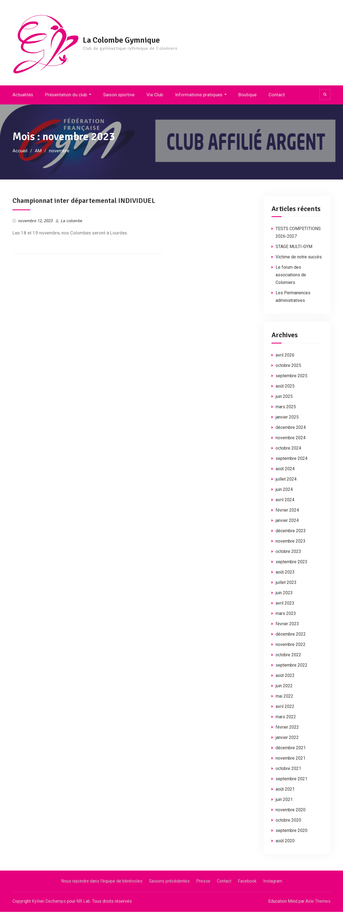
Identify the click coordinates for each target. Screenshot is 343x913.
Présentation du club (66, 96)
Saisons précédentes (169, 882)
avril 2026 (285, 356)
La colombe (71, 222)
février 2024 (287, 511)
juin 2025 (284, 397)
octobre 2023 (288, 552)
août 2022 (285, 676)
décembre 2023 (291, 531)
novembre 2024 (290, 438)
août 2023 (285, 573)
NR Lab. (83, 902)
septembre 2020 (291, 831)
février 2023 (287, 624)
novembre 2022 (290, 645)
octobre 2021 (288, 769)
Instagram (272, 882)
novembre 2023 (290, 542)
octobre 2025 (288, 366)
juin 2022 (284, 686)
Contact (277, 96)
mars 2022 (286, 717)
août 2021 (285, 790)
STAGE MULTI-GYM (294, 247)
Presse (203, 882)
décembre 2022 (291, 635)
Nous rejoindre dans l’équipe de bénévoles (101, 882)
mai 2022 (284, 697)
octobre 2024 (288, 449)
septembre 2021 (291, 779)
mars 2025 (286, 407)
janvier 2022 (287, 738)
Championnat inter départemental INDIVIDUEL (85, 201)
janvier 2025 (287, 418)
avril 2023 (285, 604)
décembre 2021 (291, 748)
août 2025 (285, 387)
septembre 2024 (291, 459)
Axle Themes (317, 902)
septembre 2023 (291, 562)
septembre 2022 (291, 666)
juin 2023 (284, 593)
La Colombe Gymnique (123, 41)
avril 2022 (285, 707)
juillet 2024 (286, 480)
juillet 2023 (286, 583)
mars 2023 (286, 614)
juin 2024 (284, 490)
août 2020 (285, 841)
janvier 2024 (287, 521)
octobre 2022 (288, 655)
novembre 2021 (290, 759)
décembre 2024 (291, 428)
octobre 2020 (288, 821)
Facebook (247, 882)
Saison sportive (119, 96)
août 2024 (285, 469)
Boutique (247, 96)
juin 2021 (284, 800)
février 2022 (287, 728)
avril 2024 (285, 500)
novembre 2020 (290, 810)
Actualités (23, 96)
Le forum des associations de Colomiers (291, 276)
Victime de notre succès (299, 258)
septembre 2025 (291, 376)
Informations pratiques (198, 96)
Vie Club (154, 96)
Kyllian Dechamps (49, 902)
